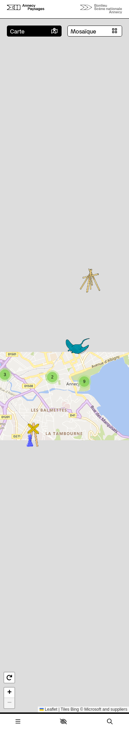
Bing (75, 709)
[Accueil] (25, 9)
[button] (63, 721)
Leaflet (48, 709)
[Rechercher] (109, 721)
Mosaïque (83, 31)
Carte (17, 31)
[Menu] (17, 721)
